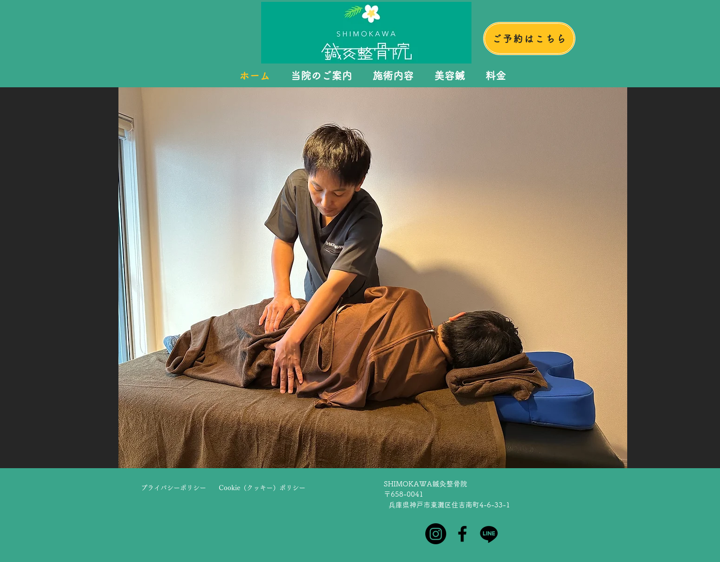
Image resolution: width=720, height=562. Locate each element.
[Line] (488, 533)
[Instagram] (435, 533)
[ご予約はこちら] (529, 38)
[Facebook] (462, 533)
